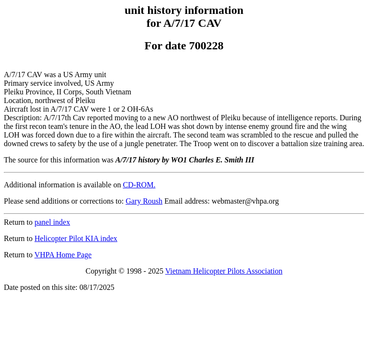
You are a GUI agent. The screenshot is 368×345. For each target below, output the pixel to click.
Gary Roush (144, 201)
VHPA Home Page (63, 255)
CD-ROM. (139, 185)
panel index (52, 222)
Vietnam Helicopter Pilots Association (224, 271)
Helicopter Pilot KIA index (75, 238)
